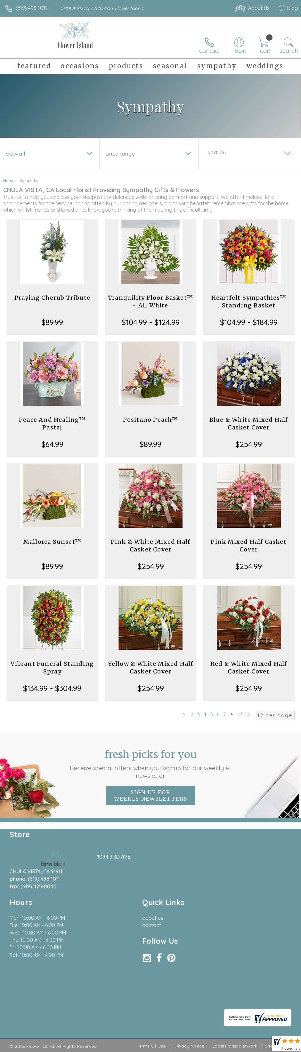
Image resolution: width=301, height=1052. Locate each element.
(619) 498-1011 (31, 8)
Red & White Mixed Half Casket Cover (248, 667)
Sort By (216, 152)
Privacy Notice (189, 1046)
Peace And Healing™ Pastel (52, 423)
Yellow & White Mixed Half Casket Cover (150, 667)
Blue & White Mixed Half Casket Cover (248, 423)
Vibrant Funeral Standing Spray (52, 667)
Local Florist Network (234, 1046)
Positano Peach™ (150, 419)
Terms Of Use (151, 1046)
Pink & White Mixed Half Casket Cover (151, 545)
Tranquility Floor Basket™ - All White (150, 301)
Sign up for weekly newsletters (150, 795)
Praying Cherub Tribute (52, 297)
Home (8, 180)
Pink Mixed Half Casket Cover (248, 545)
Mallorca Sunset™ (52, 541)
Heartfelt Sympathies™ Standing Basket (248, 301)
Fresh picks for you (150, 763)
